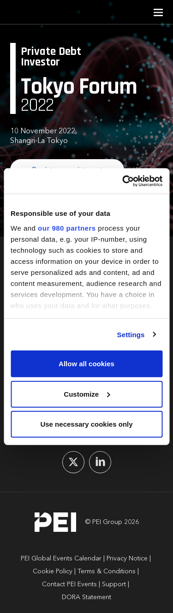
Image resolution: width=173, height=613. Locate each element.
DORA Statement (86, 597)
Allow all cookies (86, 364)
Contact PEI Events (69, 584)
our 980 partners (67, 228)
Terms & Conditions (107, 571)
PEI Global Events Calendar (61, 558)
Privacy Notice (127, 558)
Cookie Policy (52, 571)
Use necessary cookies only (86, 424)
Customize (87, 394)
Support (114, 584)
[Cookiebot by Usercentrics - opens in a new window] (123, 181)
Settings (131, 334)
